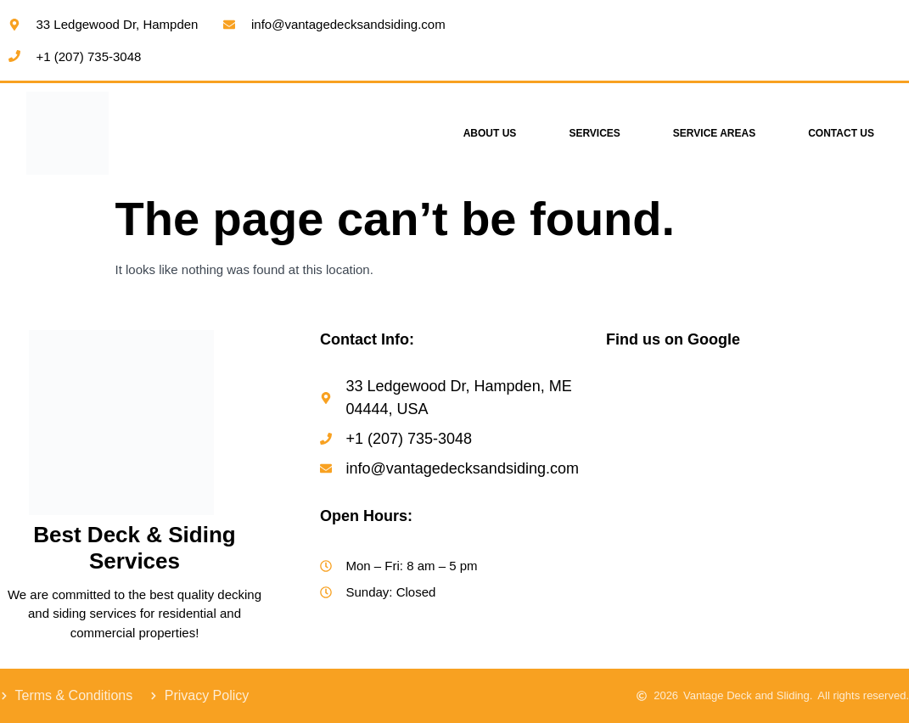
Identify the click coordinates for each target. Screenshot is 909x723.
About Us (490, 133)
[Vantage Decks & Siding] (757, 494)
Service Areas (714, 133)
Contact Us (841, 133)
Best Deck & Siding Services (134, 548)
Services (594, 133)
